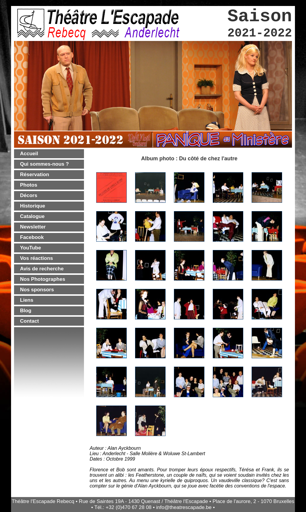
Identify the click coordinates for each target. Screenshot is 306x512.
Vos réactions (36, 258)
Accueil (29, 153)
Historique (32, 206)
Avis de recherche (42, 269)
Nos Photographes (42, 279)
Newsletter (33, 227)
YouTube (30, 248)
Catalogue (32, 216)
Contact (29, 321)
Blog (25, 310)
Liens (26, 300)
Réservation (34, 174)
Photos (28, 185)
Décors (28, 195)
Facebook (32, 237)
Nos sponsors (37, 289)
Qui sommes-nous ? (44, 164)
